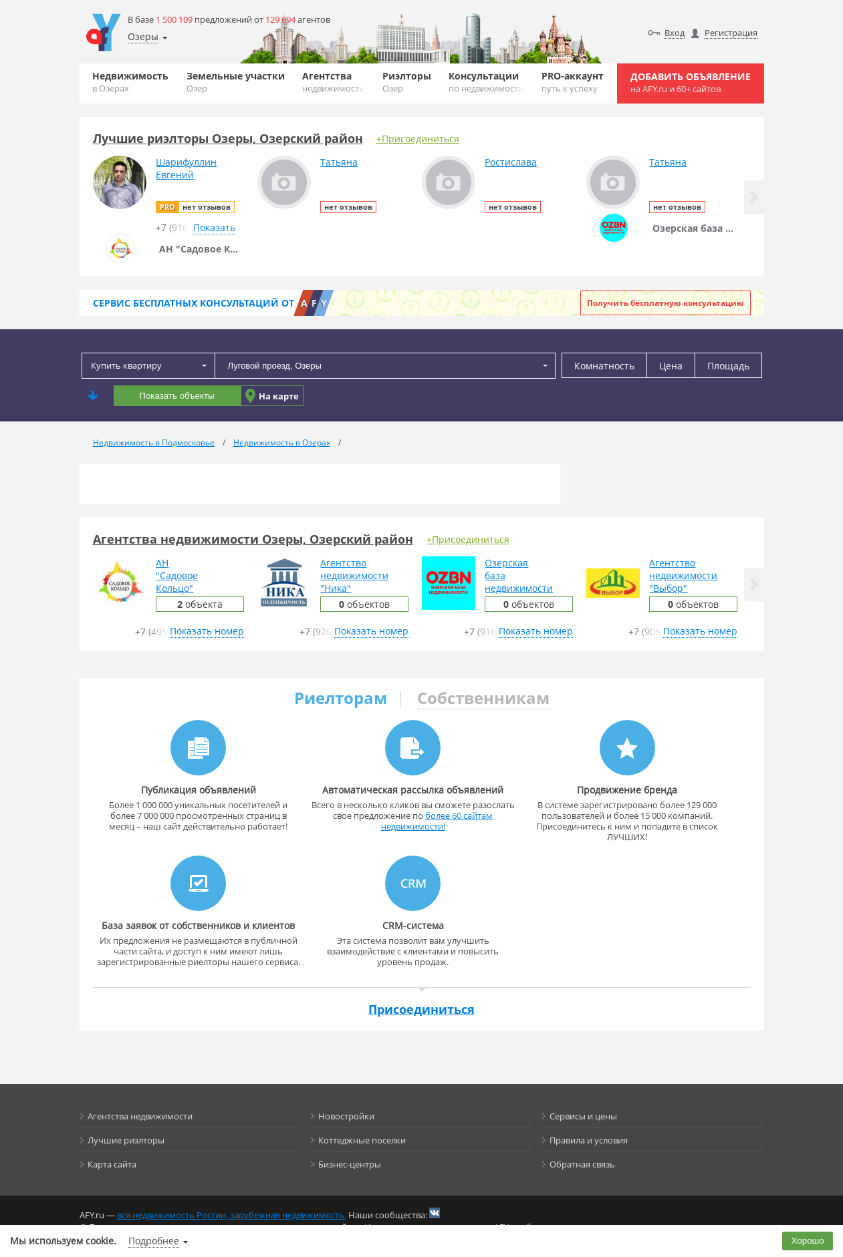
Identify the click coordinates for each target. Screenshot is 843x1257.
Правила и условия (589, 1140)
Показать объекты (176, 396)
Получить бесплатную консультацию (665, 303)
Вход (675, 33)
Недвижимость (130, 81)
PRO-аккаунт (572, 81)
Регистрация (731, 33)
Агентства (333, 81)
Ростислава (511, 162)
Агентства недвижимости (140, 1116)
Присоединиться (421, 1009)
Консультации (486, 81)
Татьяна (339, 162)
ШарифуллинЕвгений (186, 168)
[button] (754, 197)
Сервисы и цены (583, 1116)
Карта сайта (112, 1164)
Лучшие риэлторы (126, 1140)
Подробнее (153, 1240)
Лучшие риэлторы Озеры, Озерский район (228, 138)
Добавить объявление (690, 82)
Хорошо (808, 1241)
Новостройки (346, 1116)
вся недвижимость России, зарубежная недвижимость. (231, 1215)
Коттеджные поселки (362, 1140)
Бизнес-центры (349, 1164)
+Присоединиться (417, 138)
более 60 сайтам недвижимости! (437, 821)
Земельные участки (236, 81)
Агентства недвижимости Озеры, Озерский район (253, 539)
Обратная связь (582, 1164)
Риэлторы (406, 81)
